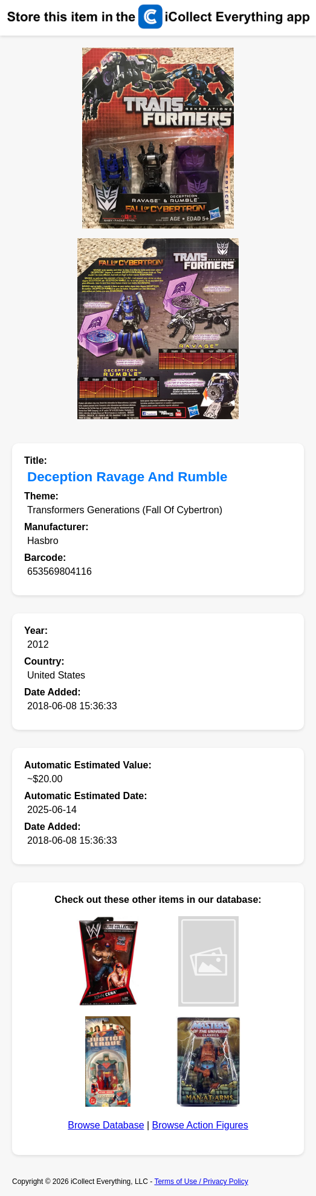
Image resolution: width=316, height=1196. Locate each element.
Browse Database (106, 1125)
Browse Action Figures (200, 1125)
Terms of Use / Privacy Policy (201, 1181)
